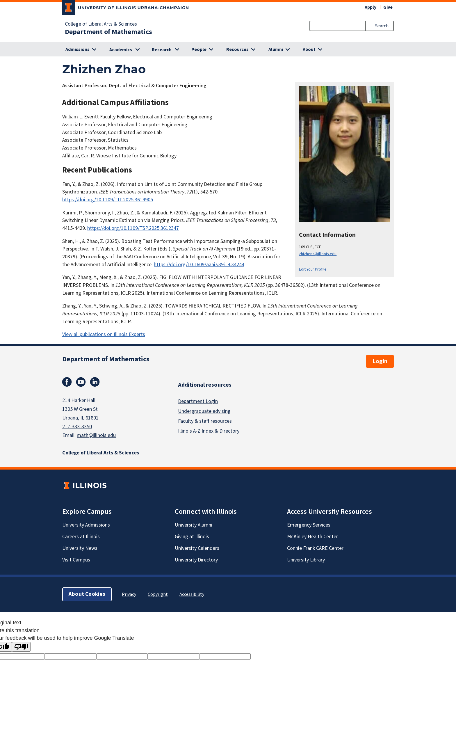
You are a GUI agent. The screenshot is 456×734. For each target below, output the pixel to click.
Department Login (198, 401)
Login (380, 361)
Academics (120, 50)
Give (388, 7)
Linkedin (94, 382)
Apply (370, 7)
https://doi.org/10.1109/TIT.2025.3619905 (107, 199)
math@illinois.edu (96, 435)
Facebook (66, 382)
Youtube (80, 382)
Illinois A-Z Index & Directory (208, 431)
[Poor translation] (21, 647)
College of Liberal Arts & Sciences (101, 24)
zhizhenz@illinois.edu (317, 254)
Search (382, 26)
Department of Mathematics (108, 32)
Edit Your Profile (313, 269)
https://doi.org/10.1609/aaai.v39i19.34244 (199, 264)
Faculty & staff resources (205, 421)
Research (162, 50)
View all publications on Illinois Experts (103, 334)
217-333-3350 (77, 426)
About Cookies (87, 594)
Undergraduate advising (204, 411)
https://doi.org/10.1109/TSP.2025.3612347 (133, 228)
